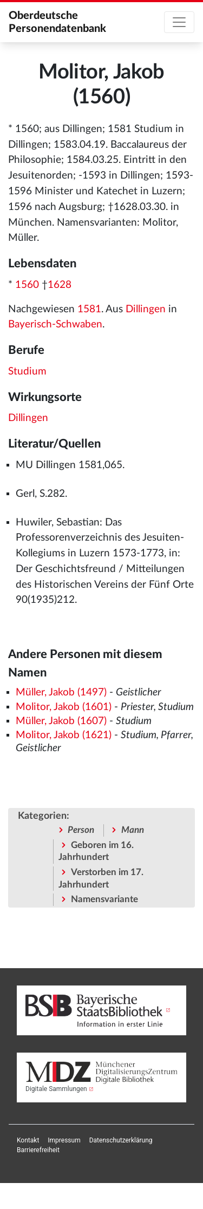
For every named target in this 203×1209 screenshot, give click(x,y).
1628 (59, 285)
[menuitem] (28, 1140)
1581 (89, 309)
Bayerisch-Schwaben (55, 324)
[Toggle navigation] (179, 22)
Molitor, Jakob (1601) (64, 707)
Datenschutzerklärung (121, 1140)
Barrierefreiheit (38, 1150)
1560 (27, 285)
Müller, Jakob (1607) (61, 721)
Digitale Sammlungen (56, 1089)
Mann (132, 830)
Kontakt (28, 1140)
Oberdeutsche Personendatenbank (57, 22)
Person (81, 830)
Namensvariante (104, 899)
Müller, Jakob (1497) (61, 692)
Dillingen (146, 309)
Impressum (64, 1140)
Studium (27, 371)
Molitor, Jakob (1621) (64, 735)
